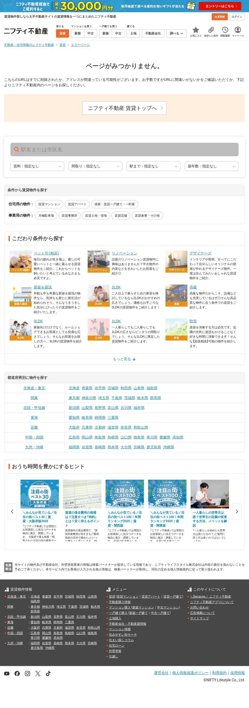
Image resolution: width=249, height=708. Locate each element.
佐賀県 (87, 447)
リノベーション (124, 253)
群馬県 (155, 398)
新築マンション (143, 607)
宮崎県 (139, 447)
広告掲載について (202, 613)
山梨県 (87, 408)
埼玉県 (103, 398)
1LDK (116, 321)
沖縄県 (168, 447)
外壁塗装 (115, 651)
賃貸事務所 (69, 215)
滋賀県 (113, 427)
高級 (193, 287)
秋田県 (126, 388)
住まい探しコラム (121, 640)
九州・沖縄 (34, 447)
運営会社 (161, 673)
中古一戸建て (160, 613)
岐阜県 (87, 417)
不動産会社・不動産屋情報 (127, 624)
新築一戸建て (138, 613)
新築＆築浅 (43, 287)
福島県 (152, 388)
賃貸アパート (77, 204)
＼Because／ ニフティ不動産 (210, 596)
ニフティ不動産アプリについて (212, 602)
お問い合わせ (199, 607)
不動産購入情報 (120, 602)
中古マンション (168, 607)
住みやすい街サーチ (123, 634)
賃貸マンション (49, 204)
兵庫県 (87, 427)
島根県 (113, 437)
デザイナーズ (200, 253)
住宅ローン (117, 645)
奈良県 (126, 427)
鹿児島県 (154, 447)
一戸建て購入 (118, 613)
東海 (34, 417)
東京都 (74, 398)
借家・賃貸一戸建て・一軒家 (114, 204)
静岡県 (100, 417)
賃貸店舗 (121, 215)
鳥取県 (100, 437)
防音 (193, 321)
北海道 (74, 388)
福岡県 (74, 447)
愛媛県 (165, 437)
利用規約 (219, 673)
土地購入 (115, 618)
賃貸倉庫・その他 (147, 215)
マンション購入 (120, 607)
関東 (34, 398)
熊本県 (113, 447)
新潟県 (74, 408)
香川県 (152, 437)
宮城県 (113, 388)
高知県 (177, 437)
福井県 (139, 408)
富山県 (113, 408)
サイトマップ (199, 618)
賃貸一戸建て (172, 596)
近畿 (34, 427)
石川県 (126, 408)
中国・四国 (34, 437)
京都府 (100, 427)
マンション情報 (120, 629)
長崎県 (100, 447)
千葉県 (116, 398)
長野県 (100, 408)
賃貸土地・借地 (96, 215)
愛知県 (74, 417)
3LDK (38, 321)
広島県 (74, 437)
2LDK (116, 287)
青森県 (87, 388)
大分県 (126, 447)
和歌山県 (141, 427)
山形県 (139, 388)
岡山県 (87, 437)
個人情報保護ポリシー (190, 673)
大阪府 (74, 427)
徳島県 (139, 437)
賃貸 (112, 596)
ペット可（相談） (46, 253)
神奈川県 (89, 398)
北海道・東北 (34, 388)
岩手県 (100, 388)
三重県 (113, 417)
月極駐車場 (46, 215)
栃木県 (142, 398)
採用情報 (237, 673)
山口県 (126, 437)
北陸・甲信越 (34, 408)
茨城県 (129, 398)
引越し (113, 656)
